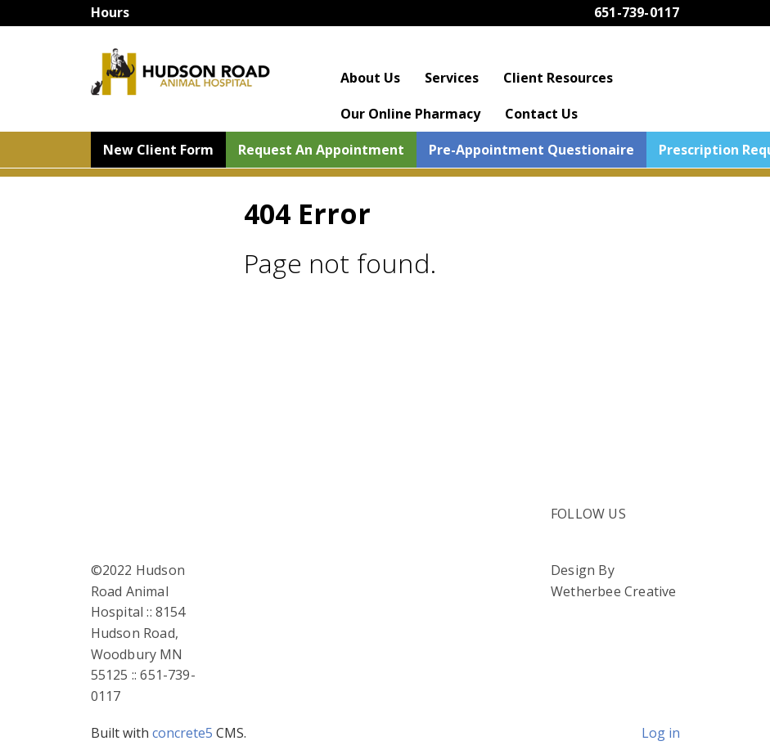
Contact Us (541, 114)
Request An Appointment (321, 150)
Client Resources (558, 78)
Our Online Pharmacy (410, 114)
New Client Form (158, 150)
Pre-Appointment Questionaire (531, 150)
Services (452, 78)
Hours (110, 12)
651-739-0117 (636, 12)
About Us (370, 78)
